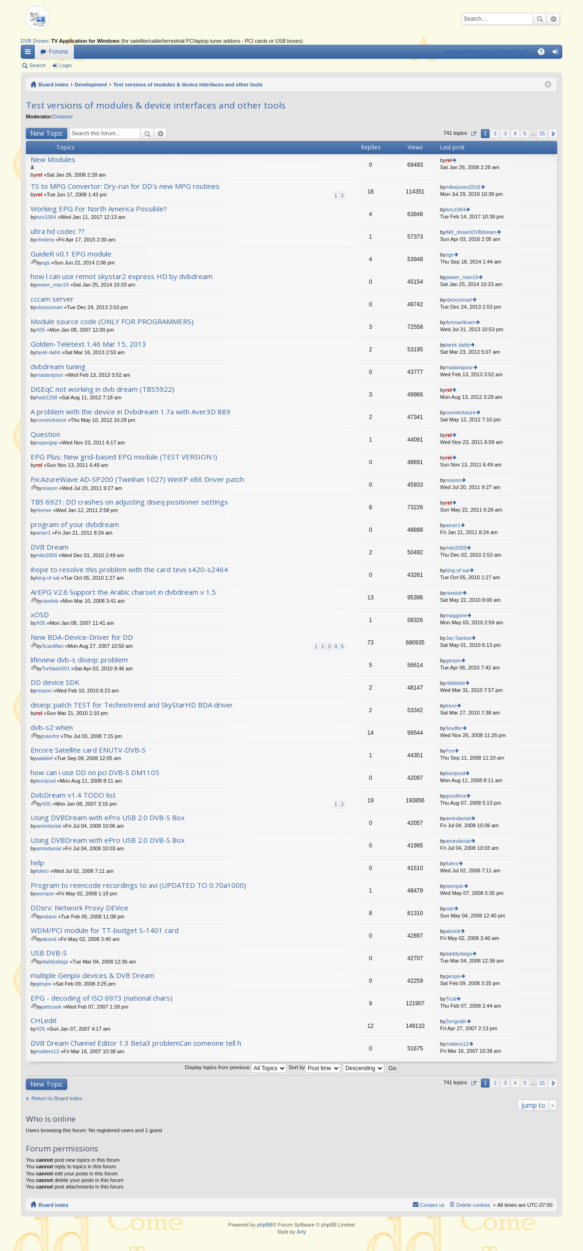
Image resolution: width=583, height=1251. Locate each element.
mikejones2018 (463, 187)
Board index (54, 84)
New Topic (46, 133)
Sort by (314, 1067)
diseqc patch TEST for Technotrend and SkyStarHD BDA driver (132, 704)
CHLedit (44, 1020)
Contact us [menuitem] (432, 1205)
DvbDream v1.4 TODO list (73, 795)
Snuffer (454, 728)
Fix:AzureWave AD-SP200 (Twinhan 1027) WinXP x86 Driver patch (137, 479)
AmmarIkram (460, 322)
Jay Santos (458, 638)
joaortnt (50, 736)
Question (45, 434)
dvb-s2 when (52, 727)
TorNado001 (56, 668)
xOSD (40, 614)
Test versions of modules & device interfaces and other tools (188, 84)
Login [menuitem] (557, 53)
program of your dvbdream (75, 524)
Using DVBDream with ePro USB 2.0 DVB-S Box (108, 817)
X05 (41, 330)
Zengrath (456, 1021)
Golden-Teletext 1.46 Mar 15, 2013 (88, 344)
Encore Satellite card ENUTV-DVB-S (88, 750)
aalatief (44, 758)
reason (50, 488)
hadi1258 (46, 397)
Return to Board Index (57, 1098)
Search (540, 18)
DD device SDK (55, 682)
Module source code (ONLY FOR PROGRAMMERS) (112, 321)
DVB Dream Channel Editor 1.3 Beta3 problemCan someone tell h (136, 1043)
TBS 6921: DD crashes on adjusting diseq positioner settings (129, 501)
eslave (49, 916)
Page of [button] (473, 133)
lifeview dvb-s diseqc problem (79, 659)
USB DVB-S (49, 952)
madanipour (49, 375)
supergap (47, 442)
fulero (42, 871)
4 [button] (514, 133)
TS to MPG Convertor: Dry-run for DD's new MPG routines (125, 186)
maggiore (456, 615)
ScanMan (52, 646)
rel (39, 175)
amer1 (43, 533)
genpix (453, 660)
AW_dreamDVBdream (471, 232)
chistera (45, 239)
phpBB (264, 1225)
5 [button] (525, 133)
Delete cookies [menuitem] (473, 1205)
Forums (58, 51)
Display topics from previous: (235, 1067)
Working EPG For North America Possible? (99, 208)
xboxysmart (49, 307)
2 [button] (495, 133)
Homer (44, 510)
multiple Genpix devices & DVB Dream (92, 975)
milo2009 (46, 555)
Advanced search (553, 18)
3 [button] (505, 133)
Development (91, 84)
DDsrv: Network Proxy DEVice (79, 907)
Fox (450, 751)
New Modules (53, 159)
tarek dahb (48, 352)
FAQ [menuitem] (544, 53)
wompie (45, 893)
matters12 (47, 1051)
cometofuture (51, 420)
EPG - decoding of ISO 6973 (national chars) (102, 998)
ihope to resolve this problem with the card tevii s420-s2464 (129, 569)
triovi (451, 705)
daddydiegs (55, 961)
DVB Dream (34, 41)
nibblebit (455, 683)
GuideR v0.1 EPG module (71, 253)
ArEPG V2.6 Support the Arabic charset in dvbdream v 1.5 (123, 592)
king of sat (48, 578)
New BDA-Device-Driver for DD (82, 637)
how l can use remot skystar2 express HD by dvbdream (122, 276)
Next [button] (552, 133)
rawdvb (50, 601)
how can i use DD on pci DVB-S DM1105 (95, 772)
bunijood (46, 781)
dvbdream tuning (58, 366)
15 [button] (542, 133)
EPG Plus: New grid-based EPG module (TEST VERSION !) (124, 456)
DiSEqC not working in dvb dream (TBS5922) (102, 389)
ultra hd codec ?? (58, 231)
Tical (451, 999)
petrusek (52, 1007)
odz (450, 908)
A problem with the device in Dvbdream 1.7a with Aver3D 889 (130, 411)
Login (65, 65)
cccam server (52, 299)
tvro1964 (46, 217)
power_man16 (52, 284)
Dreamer (63, 116)
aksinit (49, 939)
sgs (46, 262)
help (37, 862)
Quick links (29, 53)
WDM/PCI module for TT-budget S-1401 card (105, 930)
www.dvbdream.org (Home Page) (486, 51)
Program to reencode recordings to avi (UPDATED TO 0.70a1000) (138, 885)
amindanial (48, 826)
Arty (301, 1232)
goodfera (456, 796)
